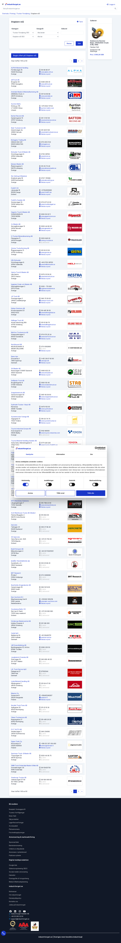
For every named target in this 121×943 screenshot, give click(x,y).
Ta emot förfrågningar (16, 812)
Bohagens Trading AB (18, 140)
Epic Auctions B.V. (17, 597)
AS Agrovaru (15, 537)
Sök (79, 43)
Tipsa (80, 22)
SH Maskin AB (16, 368)
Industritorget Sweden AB (19, 914)
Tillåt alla (90, 493)
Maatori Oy (15, 693)
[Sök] (115, 8)
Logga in (111, 4)
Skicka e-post (44, 74)
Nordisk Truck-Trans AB (19, 705)
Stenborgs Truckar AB (18, 777)
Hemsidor (12, 875)
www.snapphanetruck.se (48, 397)
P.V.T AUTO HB (16, 729)
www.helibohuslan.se (47, 264)
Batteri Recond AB (17, 116)
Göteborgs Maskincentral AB (21, 621)
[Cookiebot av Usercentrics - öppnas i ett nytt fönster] (96, 448)
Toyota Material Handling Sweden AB (24, 441)
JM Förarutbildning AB (18, 645)
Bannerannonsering (15, 845)
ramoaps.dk (44, 361)
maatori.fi (43, 697)
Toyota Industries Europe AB (21, 429)
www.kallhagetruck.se (47, 324)
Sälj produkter (14, 819)
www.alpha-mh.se (46, 72)
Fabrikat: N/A (94, 47)
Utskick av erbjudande (16, 849)
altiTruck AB (15, 80)
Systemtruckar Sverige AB (20, 417)
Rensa (69, 43)
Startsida (5, 13)
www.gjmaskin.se (45, 228)
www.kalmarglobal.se (47, 312)
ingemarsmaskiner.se (47, 288)
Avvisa (30, 493)
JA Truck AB (15, 296)
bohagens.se (44, 144)
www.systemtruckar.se (47, 421)
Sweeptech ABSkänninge (95, 50)
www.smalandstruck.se (47, 385)
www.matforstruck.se (47, 336)
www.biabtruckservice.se (48, 132)
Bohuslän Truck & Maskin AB (20, 152)
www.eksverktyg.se (46, 180)
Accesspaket (13, 826)
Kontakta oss (13, 901)
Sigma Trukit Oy (16, 741)
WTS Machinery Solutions (20, 501)
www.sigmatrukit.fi (46, 745)
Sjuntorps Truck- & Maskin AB (21, 753)
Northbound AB (16, 344)
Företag (12, 13)
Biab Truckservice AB (18, 128)
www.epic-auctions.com (48, 601)
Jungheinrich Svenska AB (19, 657)
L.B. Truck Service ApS (18, 669)
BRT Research (16, 573)
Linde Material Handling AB (20, 681)
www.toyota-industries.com (49, 433)
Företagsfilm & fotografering (19, 878)
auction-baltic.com (46, 108)
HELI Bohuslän (16, 260)
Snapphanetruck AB (18, 392)
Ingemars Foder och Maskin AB (21, 284)
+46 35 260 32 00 (16, 916)
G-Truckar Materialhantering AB (22, 236)
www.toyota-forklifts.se (48, 445)
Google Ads (13, 865)
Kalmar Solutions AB (18, 308)
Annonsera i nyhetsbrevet (18, 852)
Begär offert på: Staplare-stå (24, 55)
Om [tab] (91, 454)
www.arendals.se (45, 96)
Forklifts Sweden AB (18, 200)
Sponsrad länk (14, 842)
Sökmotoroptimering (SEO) (18, 868)
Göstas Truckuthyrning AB (20, 248)
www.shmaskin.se (46, 373)
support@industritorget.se (19, 919)
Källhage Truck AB (17, 320)
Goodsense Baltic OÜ (18, 609)
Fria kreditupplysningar (17, 832)
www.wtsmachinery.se (47, 505)
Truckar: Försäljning (23, 13)
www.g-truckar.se (46, 240)
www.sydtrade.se (46, 409)
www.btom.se (44, 156)
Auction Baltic (16, 104)
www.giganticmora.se (47, 216)
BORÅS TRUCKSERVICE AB (20, 561)
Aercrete (14, 525)
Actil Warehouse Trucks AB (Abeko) (23, 513)
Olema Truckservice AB (19, 717)
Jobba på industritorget (17, 905)
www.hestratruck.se (46, 276)
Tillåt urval (60, 493)
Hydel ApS (14, 633)
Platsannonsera (14, 829)
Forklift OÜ (15, 188)
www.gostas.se (45, 252)
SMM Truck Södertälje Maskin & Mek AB (24, 765)
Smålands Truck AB (17, 380)
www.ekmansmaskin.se (47, 168)
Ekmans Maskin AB (17, 164)
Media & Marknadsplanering (18, 882)
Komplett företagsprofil (17, 809)
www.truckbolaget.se (47, 204)
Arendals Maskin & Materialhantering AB (24, 92)
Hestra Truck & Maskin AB (20, 272)
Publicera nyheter (15, 855)
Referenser (13, 891)
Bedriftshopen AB (17, 549)
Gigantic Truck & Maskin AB (20, 212)
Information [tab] (60, 454)
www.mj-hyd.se (45, 637)
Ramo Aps (14, 356)
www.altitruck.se (45, 84)
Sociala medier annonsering (18, 872)
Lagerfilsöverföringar (16, 822)
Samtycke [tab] (29, 454)
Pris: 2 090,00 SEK (97, 54)
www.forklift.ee (45, 192)
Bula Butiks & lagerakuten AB (21, 585)
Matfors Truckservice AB (19, 332)
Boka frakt (12, 816)
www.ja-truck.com (46, 300)
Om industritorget (15, 895)
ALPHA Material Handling (19, 68)
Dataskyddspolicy (15, 898)
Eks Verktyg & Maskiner (19, 176)
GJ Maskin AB (15, 224)
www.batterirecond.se (47, 120)
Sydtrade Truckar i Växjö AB (20, 404)
